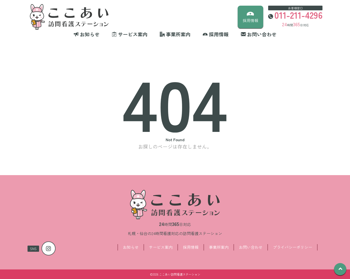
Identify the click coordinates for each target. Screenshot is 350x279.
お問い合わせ (250, 247)
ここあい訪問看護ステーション (179, 274)
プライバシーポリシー (292, 247)
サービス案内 (161, 247)
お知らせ (131, 247)
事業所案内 (219, 247)
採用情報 (191, 247)
